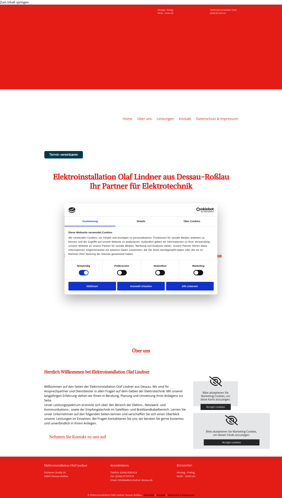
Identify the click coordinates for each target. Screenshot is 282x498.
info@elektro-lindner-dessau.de (135, 480)
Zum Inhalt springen (14, 2)
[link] (215, 381)
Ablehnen (92, 286)
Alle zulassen (190, 286)
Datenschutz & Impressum (217, 118)
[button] (77, 436)
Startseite (149, 495)
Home (127, 118)
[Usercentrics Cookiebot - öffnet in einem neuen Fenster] (199, 210)
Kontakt (185, 118)
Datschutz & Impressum (181, 495)
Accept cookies (215, 407)
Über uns (144, 118)
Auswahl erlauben (141, 286)
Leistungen (165, 118)
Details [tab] (141, 221)
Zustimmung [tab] (90, 221)
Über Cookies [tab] (192, 221)
